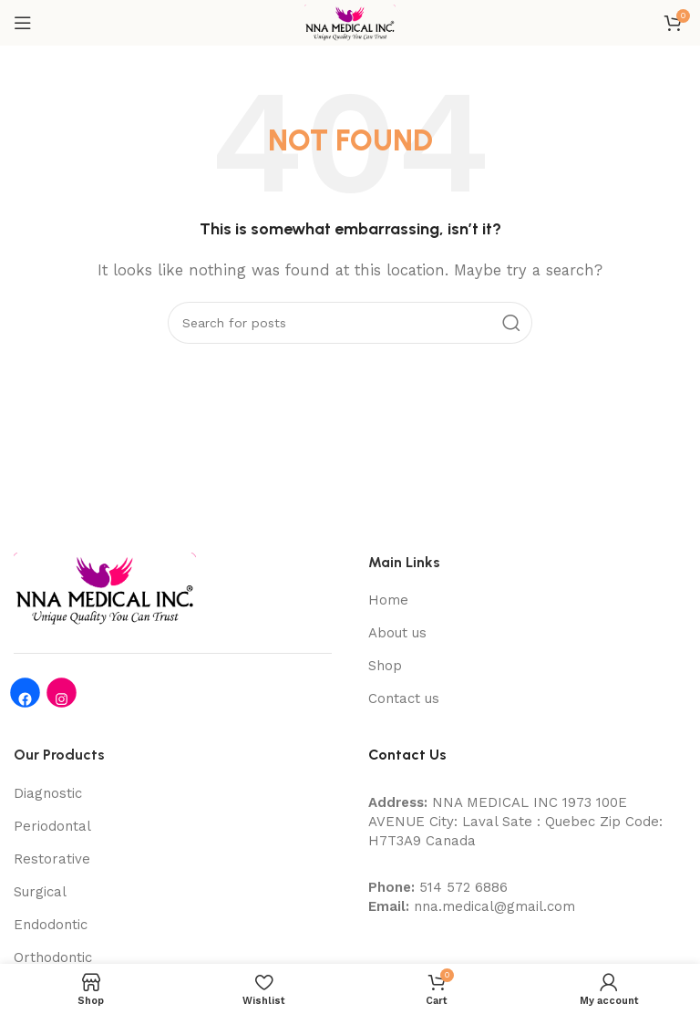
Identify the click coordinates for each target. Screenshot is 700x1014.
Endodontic (51, 924)
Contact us (403, 698)
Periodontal (52, 826)
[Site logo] (350, 22)
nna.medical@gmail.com (494, 906)
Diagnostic (48, 793)
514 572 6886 (463, 887)
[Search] (350, 323)
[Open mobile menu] (23, 23)
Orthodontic (53, 957)
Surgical (40, 892)
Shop (385, 665)
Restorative (52, 859)
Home (388, 600)
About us (397, 633)
